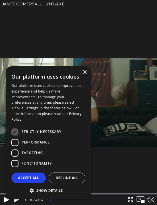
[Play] (7, 199)
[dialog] (48, 132)
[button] (48, 190)
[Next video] (17, 199)
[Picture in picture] (140, 199)
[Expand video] (130, 199)
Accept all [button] (28, 177)
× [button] (84, 72)
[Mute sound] (150, 199)
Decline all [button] (67, 177)
